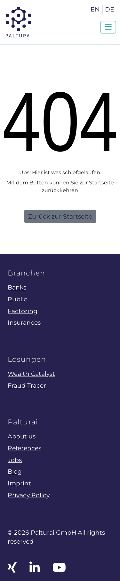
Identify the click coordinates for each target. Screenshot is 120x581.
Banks (17, 287)
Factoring (22, 311)
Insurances (24, 322)
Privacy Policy (29, 495)
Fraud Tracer (27, 385)
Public (17, 299)
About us (22, 436)
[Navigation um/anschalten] (108, 27)
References (24, 448)
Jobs (15, 460)
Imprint (19, 483)
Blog (15, 471)
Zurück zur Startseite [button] (60, 216)
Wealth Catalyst (31, 373)
